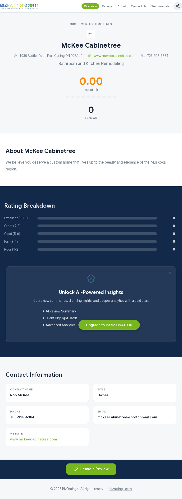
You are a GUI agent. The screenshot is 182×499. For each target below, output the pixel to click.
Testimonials (160, 6)
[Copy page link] (177, 6)
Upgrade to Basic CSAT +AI (109, 325)
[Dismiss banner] (170, 272)
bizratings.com (120, 489)
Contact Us (138, 6)
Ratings (107, 6)
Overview (90, 6)
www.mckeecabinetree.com (112, 56)
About (121, 6)
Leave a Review (91, 469)
